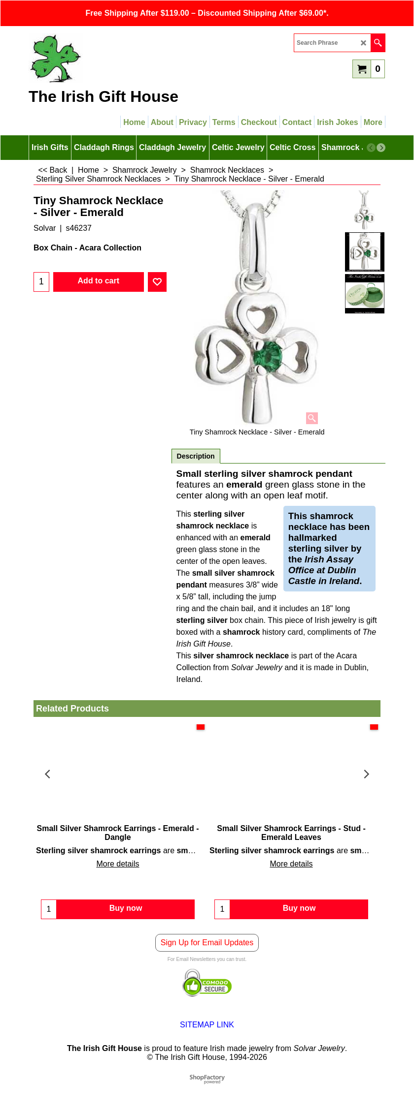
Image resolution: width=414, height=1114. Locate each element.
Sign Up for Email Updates (207, 947)
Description (196, 456)
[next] (381, 147)
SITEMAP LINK (207, 1029)
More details (117, 864)
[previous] (371, 147)
